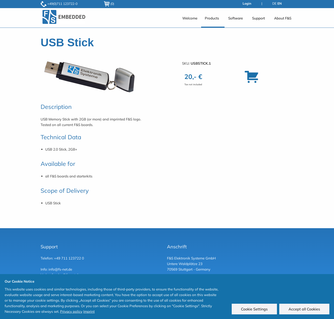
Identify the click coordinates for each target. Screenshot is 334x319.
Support (258, 18)
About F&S (282, 18)
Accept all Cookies (304, 309)
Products (212, 18)
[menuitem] (190, 20)
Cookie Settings (254, 309)
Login (247, 3)
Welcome (189, 18)
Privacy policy (71, 311)
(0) (109, 4)
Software (235, 18)
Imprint (89, 311)
